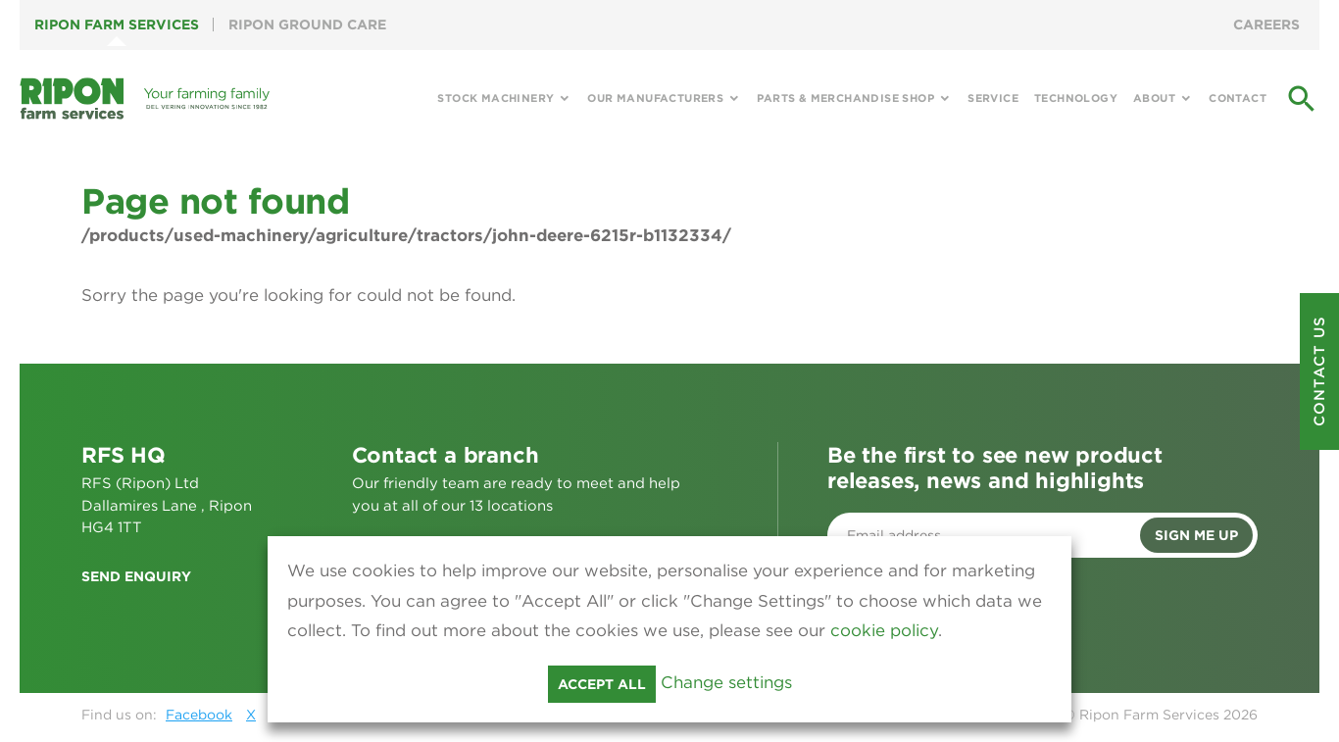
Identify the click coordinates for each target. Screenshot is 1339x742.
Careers (1266, 24)
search (1301, 99)
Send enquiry (136, 576)
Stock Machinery (495, 98)
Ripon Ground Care (307, 24)
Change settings (726, 682)
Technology (1075, 98)
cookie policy (884, 630)
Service (992, 98)
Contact (1237, 98)
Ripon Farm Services (116, 24)
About (1154, 98)
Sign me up (1196, 535)
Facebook (199, 714)
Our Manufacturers (655, 98)
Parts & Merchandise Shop (845, 98)
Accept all (602, 684)
